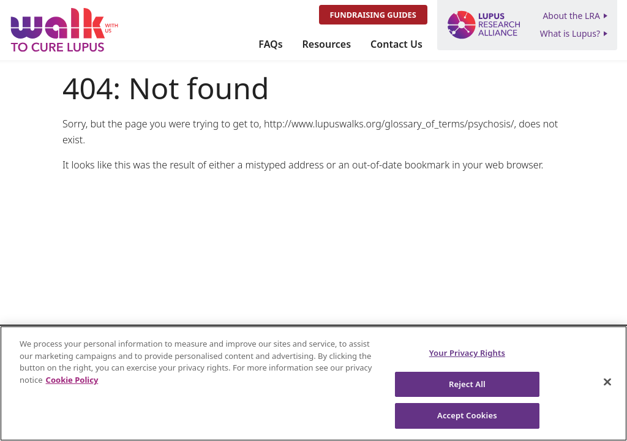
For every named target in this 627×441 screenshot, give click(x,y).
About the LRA (571, 15)
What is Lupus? (570, 33)
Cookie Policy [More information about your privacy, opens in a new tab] (72, 379)
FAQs (270, 44)
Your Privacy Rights (467, 352)
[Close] (607, 382)
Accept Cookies (467, 415)
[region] (313, 383)
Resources (326, 44)
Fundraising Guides (373, 14)
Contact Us (396, 44)
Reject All (467, 384)
